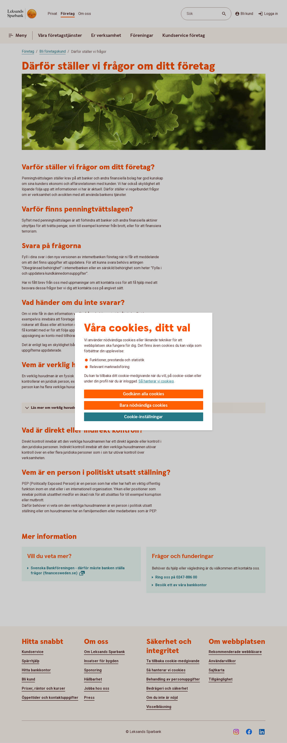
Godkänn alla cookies (143, 394)
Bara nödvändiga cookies (144, 405)
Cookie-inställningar (143, 417)
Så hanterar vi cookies (156, 381)
